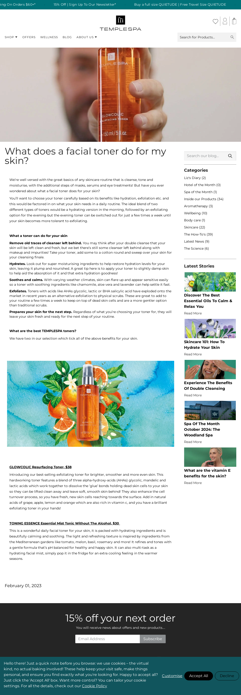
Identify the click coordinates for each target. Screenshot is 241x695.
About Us (86, 37)
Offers (29, 37)
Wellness (49, 37)
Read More (193, 313)
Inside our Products (200, 199)
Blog (67, 37)
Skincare (191, 227)
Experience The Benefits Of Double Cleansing (208, 386)
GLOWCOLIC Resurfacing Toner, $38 (40, 467)
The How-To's (195, 234)
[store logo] (120, 21)
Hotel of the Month (200, 185)
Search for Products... (207, 37)
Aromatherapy (196, 206)
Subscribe (152, 639)
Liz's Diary (193, 178)
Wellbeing (193, 213)
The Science (194, 248)
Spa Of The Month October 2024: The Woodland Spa (202, 429)
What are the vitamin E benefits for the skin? (207, 473)
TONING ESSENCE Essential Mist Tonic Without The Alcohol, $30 (64, 523)
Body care (193, 220)
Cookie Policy (94, 686)
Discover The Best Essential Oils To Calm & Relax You (208, 301)
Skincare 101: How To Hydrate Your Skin (204, 345)
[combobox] (210, 156)
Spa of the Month (198, 192)
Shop (11, 37)
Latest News (194, 241)
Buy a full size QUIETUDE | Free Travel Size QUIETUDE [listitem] (186, 5)
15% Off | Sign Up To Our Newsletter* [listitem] (91, 5)
